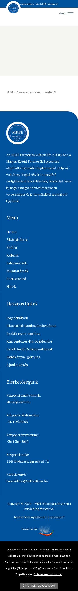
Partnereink (16, 278)
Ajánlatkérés (17, 364)
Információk (16, 262)
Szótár (11, 247)
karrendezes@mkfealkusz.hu (27, 481)
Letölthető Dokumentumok (29, 349)
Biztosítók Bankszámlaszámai (31, 325)
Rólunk (12, 255)
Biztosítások (16, 239)
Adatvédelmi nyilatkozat (30, 517)
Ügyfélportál (53, 3)
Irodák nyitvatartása (23, 333)
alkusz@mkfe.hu (27, 3)
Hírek (11, 286)
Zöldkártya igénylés (23, 356)
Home (11, 231)
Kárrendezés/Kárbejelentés (29, 341)
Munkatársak (17, 270)
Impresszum (56, 517)
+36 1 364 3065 (17, 441)
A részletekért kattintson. (48, 574)
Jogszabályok (17, 317)
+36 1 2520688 (41, 3)
